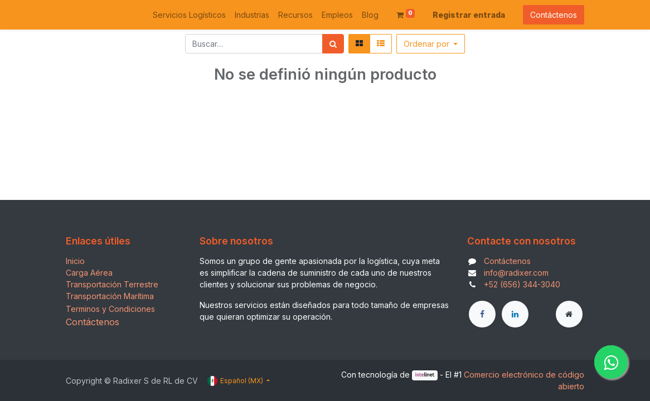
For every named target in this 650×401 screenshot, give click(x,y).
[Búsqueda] (333, 43)
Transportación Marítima (110, 296)
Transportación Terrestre (112, 284)
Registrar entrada (469, 14)
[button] (430, 43)
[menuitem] (189, 14)
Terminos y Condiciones (110, 309)
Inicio (75, 261)
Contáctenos (553, 14)
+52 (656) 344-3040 (522, 284)
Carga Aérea (89, 272)
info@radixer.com (516, 272)
